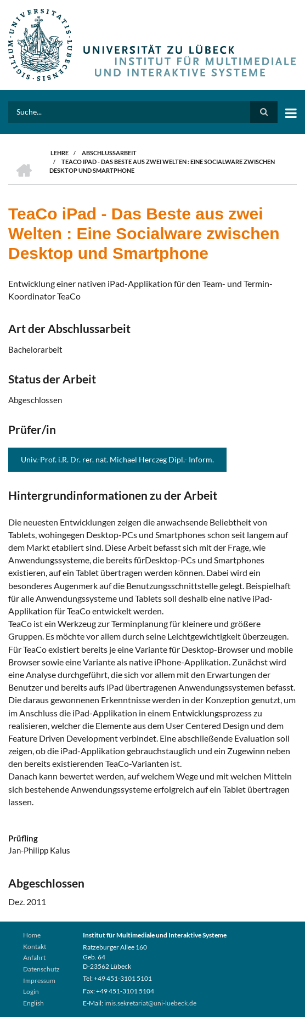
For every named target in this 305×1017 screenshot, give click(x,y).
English (33, 1003)
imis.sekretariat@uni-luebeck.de (150, 1003)
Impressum (39, 980)
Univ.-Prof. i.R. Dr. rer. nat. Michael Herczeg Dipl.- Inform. (117, 459)
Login (31, 991)
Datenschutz (41, 969)
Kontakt (34, 946)
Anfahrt (34, 957)
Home (32, 935)
